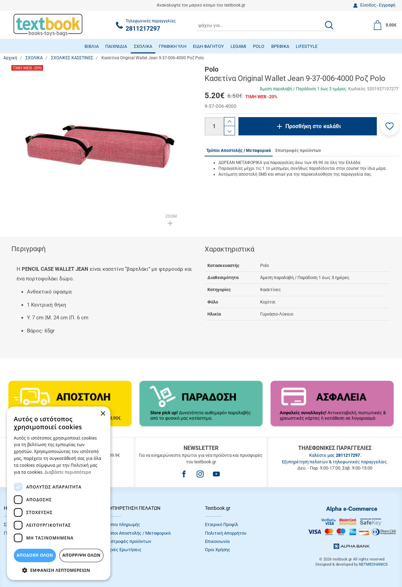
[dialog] (58, 493)
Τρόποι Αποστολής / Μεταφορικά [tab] (238, 150)
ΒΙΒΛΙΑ (92, 46)
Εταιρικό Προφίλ (221, 524)
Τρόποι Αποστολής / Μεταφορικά (137, 533)
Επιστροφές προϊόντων (127, 541)
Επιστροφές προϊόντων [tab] (298, 150)
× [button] (102, 413)
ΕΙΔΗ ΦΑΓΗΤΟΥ (208, 46)
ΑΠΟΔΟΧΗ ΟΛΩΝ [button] (35, 555)
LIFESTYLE (306, 46)
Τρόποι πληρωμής (122, 524)
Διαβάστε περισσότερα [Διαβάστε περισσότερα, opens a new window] (68, 472)
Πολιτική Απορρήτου (225, 533)
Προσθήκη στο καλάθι (313, 126)
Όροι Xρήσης (217, 549)
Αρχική (10, 57)
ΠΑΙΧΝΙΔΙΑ (116, 46)
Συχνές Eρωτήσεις (122, 549)
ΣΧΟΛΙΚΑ (143, 46)
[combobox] (266, 25)
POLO (258, 46)
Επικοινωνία (217, 541)
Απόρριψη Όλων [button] (81, 555)
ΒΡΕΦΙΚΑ (280, 46)
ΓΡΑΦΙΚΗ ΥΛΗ (172, 46)
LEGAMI (238, 46)
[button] (389, 126)
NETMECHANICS (373, 564)
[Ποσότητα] (214, 126)
